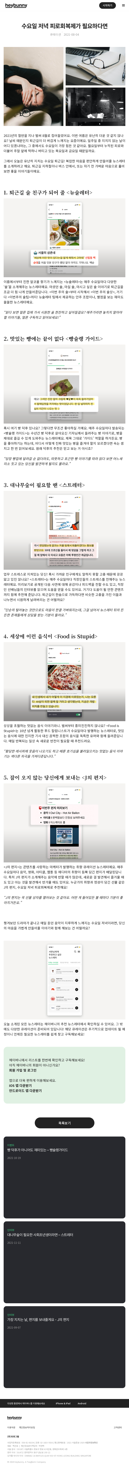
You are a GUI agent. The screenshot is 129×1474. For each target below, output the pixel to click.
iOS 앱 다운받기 (20, 1085)
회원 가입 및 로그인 (23, 1070)
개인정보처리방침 (27, 1427)
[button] (123, 5)
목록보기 (64, 1123)
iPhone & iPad (63, 1403)
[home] (15, 5)
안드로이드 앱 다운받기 (25, 1090)
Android (82, 1403)
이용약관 (11, 1427)
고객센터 (118, 1427)
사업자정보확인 (91, 1442)
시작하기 (107, 5)
